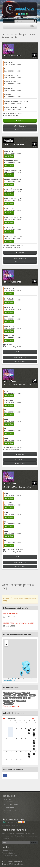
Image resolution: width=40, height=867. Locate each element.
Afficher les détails (20, 130)
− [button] (6, 644)
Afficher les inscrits (20, 126)
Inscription (10, 808)
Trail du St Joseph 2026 (10, 614)
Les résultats (9, 156)
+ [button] (6, 641)
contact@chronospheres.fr (13, 861)
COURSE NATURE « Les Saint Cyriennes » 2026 (18, 623)
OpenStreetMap (13, 679)
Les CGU (9, 813)
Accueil (8, 799)
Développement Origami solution (11, 825)
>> (33, 718)
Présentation (10, 802)
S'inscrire (20, 120)
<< (4, 718)
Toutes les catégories (11, 706)
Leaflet (5, 679)
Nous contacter (11, 810)
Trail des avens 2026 (12, 55)
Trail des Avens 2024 (12, 282)
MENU (31, 26)
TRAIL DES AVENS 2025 (13, 144)
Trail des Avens (9, 381)
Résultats (20, 253)
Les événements (12, 804)
